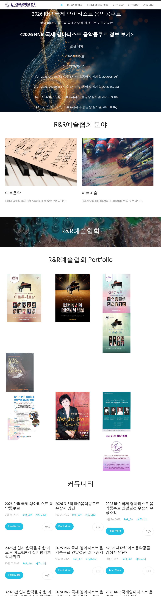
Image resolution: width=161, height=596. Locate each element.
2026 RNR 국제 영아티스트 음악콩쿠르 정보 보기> (82, 35)
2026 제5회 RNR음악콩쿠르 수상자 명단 (78, 373)
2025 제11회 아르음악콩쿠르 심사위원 (28, 510)
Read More (14, 394)
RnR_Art (27, 382)
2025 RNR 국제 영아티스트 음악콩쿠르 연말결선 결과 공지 (80, 417)
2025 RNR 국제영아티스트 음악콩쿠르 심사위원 (131, 462)
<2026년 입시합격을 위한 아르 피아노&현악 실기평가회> (29, 462)
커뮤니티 (40, 382)
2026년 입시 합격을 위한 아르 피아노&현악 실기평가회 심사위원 (28, 419)
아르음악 (13, 193)
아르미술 (92, 193)
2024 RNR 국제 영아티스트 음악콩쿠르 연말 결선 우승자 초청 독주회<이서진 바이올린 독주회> (80, 466)
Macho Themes (96, 590)
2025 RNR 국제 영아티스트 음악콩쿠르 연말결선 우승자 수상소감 (132, 375)
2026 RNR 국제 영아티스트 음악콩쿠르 (29, 373)
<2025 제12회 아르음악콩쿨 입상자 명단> (130, 417)
